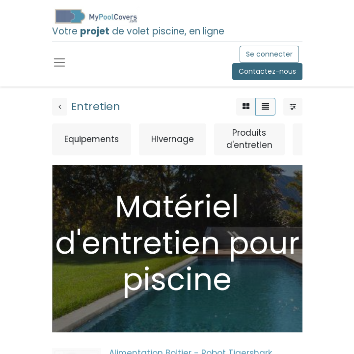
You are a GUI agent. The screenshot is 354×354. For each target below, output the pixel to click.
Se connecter (269, 54)
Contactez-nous (267, 71)
